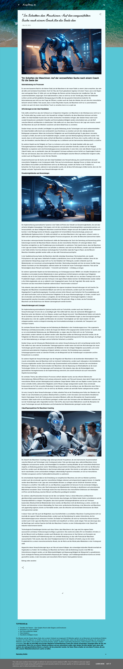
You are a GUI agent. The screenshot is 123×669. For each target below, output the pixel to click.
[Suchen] (104, 5)
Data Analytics (24, 633)
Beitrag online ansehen (29, 561)
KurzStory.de (29, 4)
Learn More (100, 664)
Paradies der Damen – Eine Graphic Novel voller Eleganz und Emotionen (43, 628)
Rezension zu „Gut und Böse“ (29, 629)
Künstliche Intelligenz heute (29, 635)
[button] (100, 14)
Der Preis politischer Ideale (28, 631)
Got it (108, 664)
